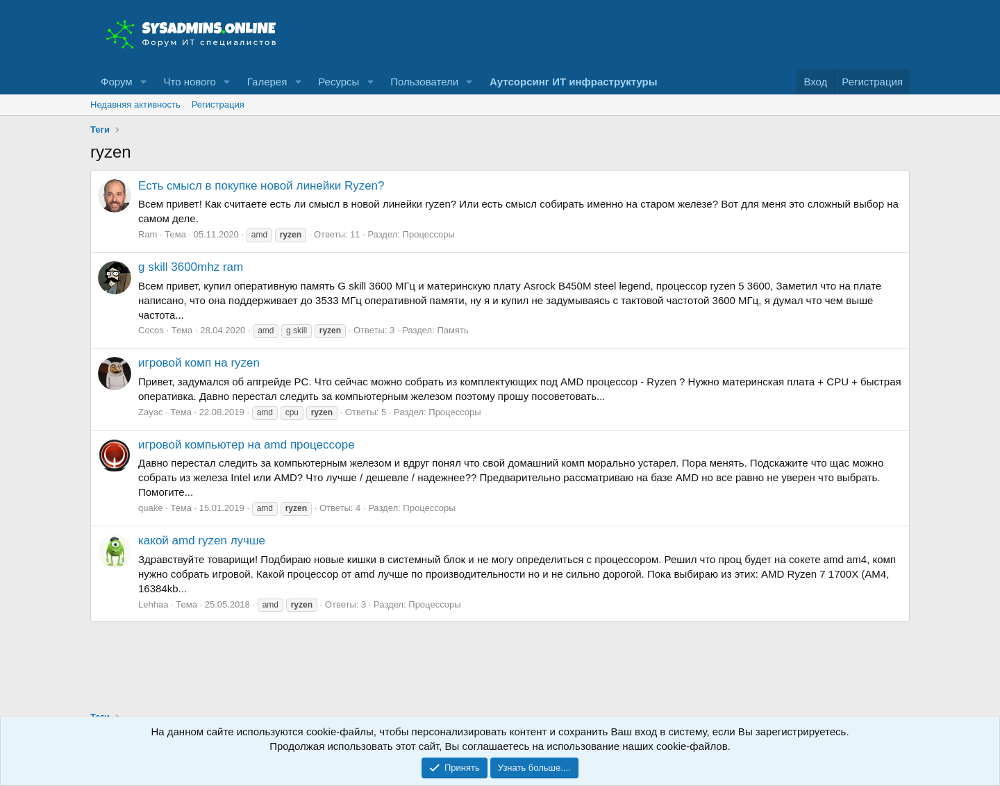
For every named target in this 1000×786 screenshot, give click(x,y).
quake (150, 508)
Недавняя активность (135, 104)
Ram (147, 234)
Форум (117, 81)
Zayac (150, 412)
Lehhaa (153, 604)
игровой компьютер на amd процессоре (246, 444)
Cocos (151, 330)
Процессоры (429, 234)
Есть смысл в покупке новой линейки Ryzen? (261, 185)
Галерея (267, 81)
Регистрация (218, 104)
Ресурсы (338, 81)
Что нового (189, 81)
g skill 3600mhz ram (190, 267)
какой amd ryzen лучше (201, 540)
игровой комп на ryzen (199, 362)
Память (452, 330)
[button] (143, 81)
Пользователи (424, 81)
